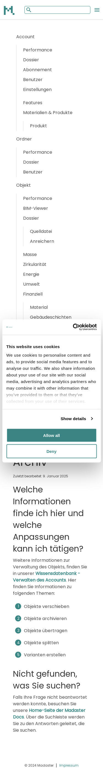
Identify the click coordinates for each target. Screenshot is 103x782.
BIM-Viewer (35, 208)
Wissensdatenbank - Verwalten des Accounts (46, 576)
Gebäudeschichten (50, 317)
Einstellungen (37, 89)
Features (32, 103)
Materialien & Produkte (48, 112)
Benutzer (33, 79)
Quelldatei (41, 231)
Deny (51, 451)
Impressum (69, 765)
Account (25, 37)
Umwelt (31, 284)
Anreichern (42, 241)
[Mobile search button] (28, 10)
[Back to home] (9, 10)
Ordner (24, 139)
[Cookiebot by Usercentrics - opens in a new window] (73, 327)
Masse (30, 254)
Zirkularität (34, 264)
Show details (73, 418)
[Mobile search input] (57, 10)
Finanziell (33, 294)
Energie (31, 274)
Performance (37, 50)
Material (39, 307)
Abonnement (37, 70)
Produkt (38, 126)
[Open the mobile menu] (97, 10)
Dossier (31, 60)
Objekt (23, 185)
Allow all (51, 435)
